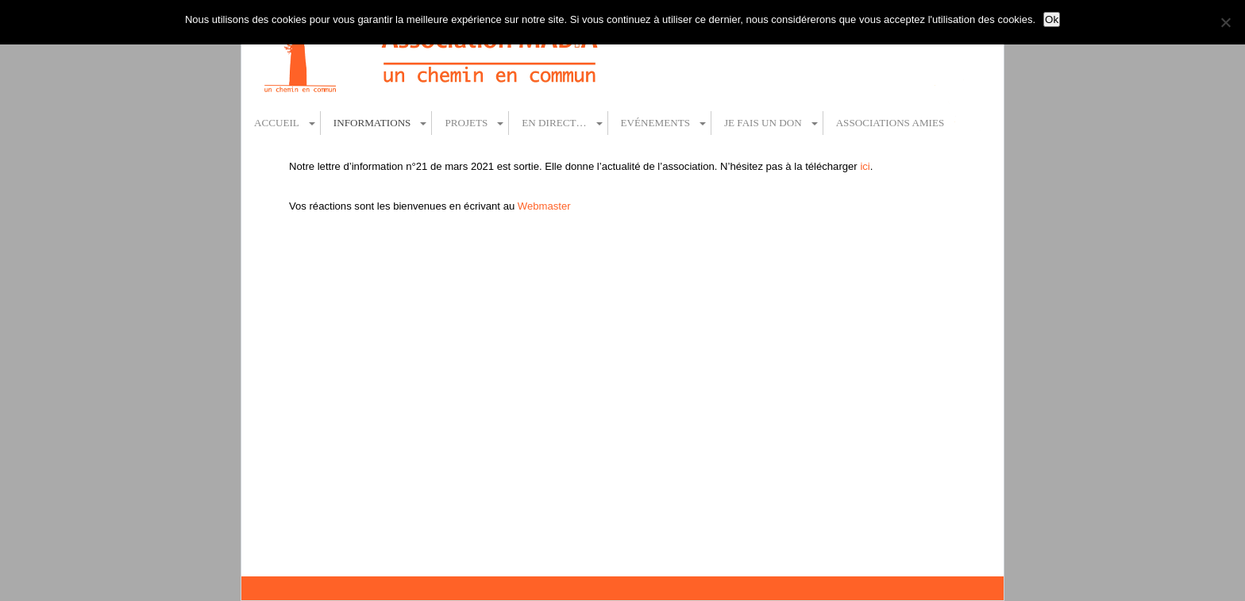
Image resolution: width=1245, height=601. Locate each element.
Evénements (655, 123)
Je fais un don (763, 123)
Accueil (276, 123)
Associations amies (890, 123)
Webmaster (544, 206)
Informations (372, 123)
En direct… (554, 123)
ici (864, 166)
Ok (1051, 19)
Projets (466, 123)
